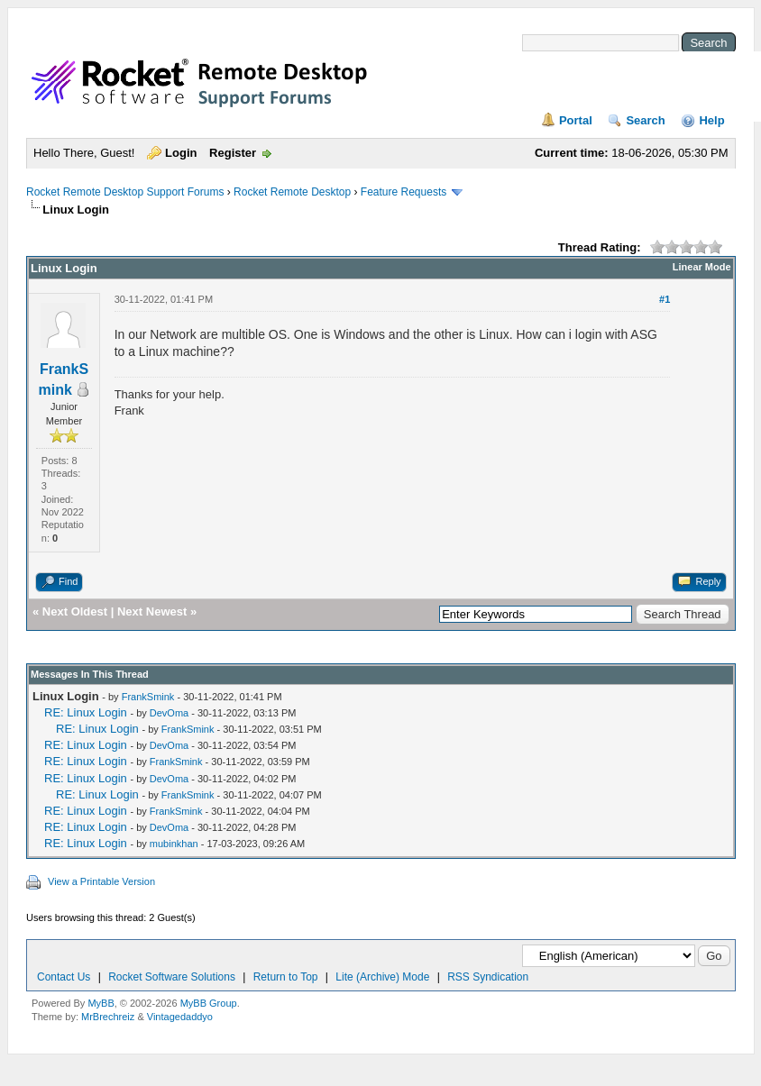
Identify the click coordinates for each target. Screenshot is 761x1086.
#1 (664, 299)
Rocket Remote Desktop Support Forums (125, 192)
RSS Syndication (487, 977)
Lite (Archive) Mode (382, 977)
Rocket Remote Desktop (292, 192)
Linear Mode (702, 266)
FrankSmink (148, 696)
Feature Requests (403, 192)
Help (711, 120)
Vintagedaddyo (180, 1016)
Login (181, 153)
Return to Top (285, 977)
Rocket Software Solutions (171, 977)
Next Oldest (74, 611)
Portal (575, 120)
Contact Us (63, 977)
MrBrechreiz (107, 1016)
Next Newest (152, 611)
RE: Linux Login (85, 712)
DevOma (169, 712)
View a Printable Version (101, 881)
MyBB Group (208, 1003)
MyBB (100, 1003)
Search (645, 120)
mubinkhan (174, 843)
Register (232, 153)
